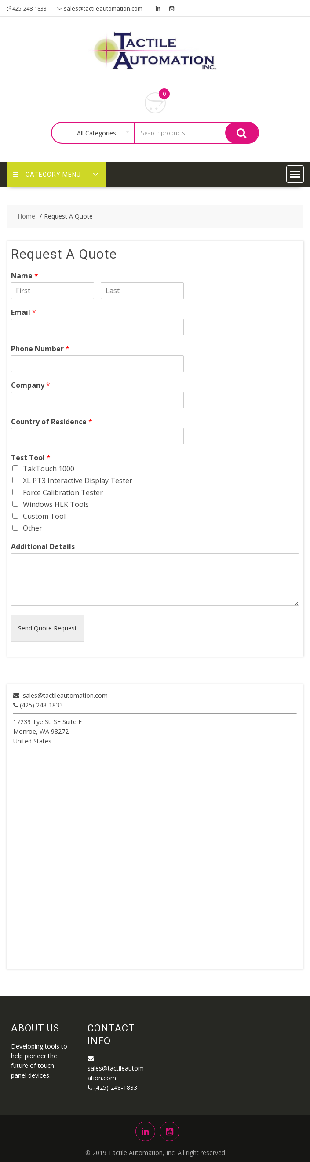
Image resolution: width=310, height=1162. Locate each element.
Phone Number (40, 348)
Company (30, 385)
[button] (295, 174)
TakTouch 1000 (48, 469)
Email (23, 312)
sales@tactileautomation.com (65, 695)
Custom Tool (44, 516)
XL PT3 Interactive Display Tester (77, 480)
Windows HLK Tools (56, 504)
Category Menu (47, 174)
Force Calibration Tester (63, 492)
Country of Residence (51, 421)
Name (24, 275)
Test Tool (31, 458)
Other (32, 528)
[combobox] (98, 133)
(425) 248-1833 (38, 705)
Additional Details (43, 546)
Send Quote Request (47, 628)
